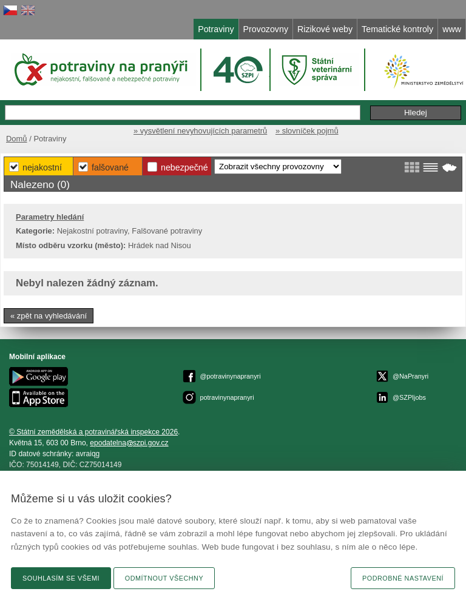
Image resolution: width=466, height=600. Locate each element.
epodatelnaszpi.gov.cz (129, 443)
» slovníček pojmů (307, 130)
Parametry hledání (50, 216)
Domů (16, 138)
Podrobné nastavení (403, 578)
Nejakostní (42, 167)
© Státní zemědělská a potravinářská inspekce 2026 (93, 432)
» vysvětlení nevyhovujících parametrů (200, 130)
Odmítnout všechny (164, 578)
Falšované (110, 167)
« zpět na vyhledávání (48, 315)
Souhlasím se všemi (61, 578)
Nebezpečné (184, 167)
